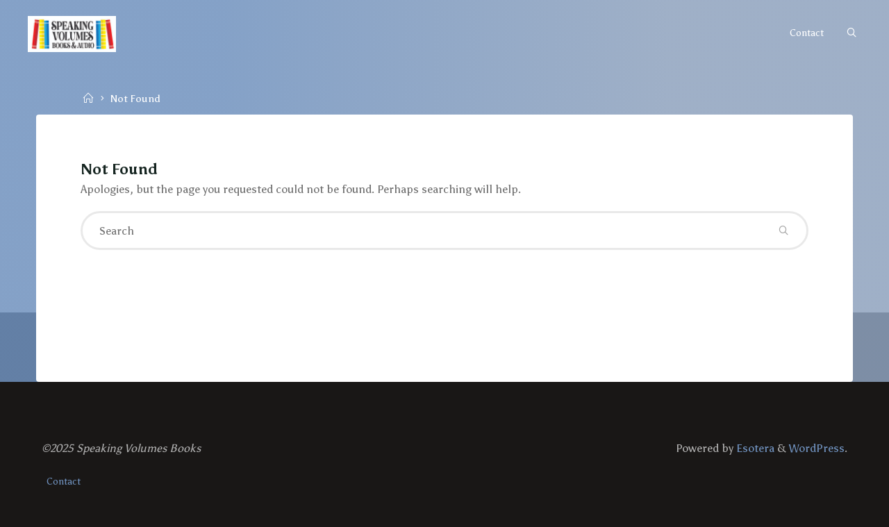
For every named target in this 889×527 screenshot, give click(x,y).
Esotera (753, 448)
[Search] (851, 33)
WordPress (817, 448)
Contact (64, 481)
